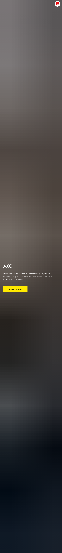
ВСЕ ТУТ (57, 4)
